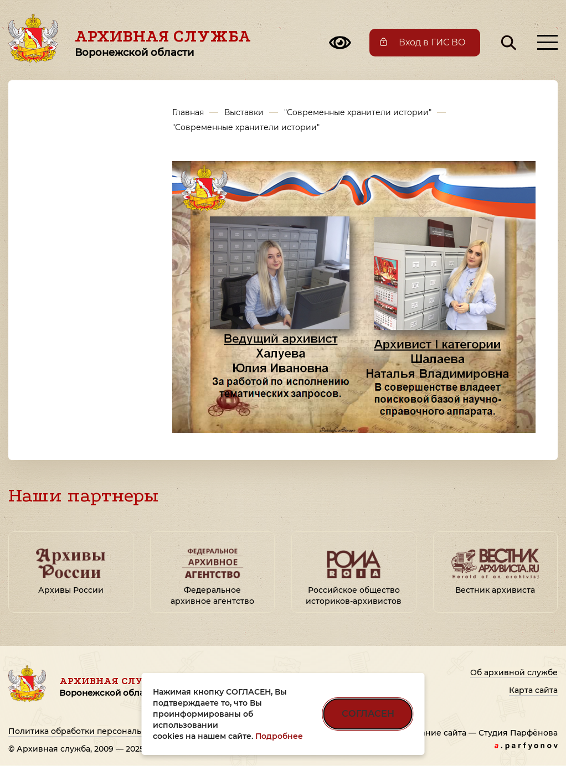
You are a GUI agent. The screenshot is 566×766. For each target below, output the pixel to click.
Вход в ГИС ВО (432, 42)
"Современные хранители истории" (357, 112)
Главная (188, 112)
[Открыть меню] (547, 42)
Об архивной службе (514, 672)
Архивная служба (163, 43)
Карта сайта (533, 690)
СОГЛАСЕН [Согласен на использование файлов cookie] (368, 713)
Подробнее (279, 736)
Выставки (244, 112)
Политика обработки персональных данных (99, 731)
